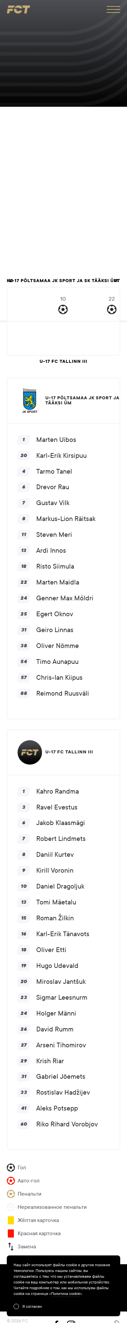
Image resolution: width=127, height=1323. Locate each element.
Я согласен (32, 1306)
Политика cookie (65, 1293)
